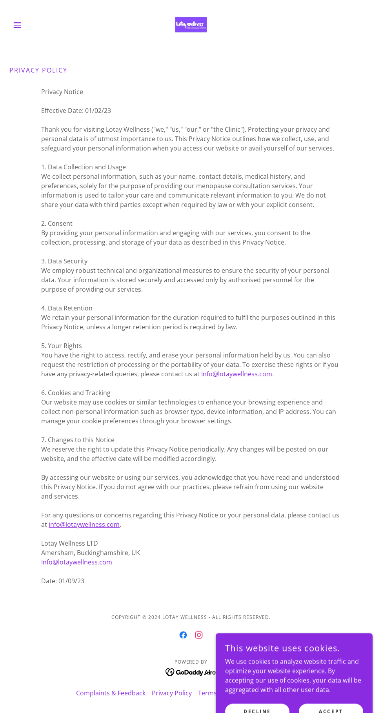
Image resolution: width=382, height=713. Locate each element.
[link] (191, 25)
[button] (36, 25)
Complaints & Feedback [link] (111, 693)
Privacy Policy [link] (172, 693)
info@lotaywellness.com (84, 524)
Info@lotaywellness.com (236, 374)
